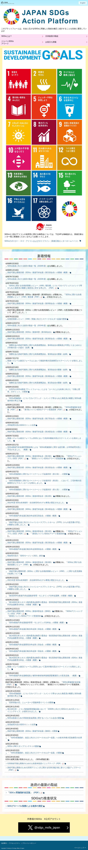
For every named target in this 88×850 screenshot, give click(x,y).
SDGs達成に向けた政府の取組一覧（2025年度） (27, 279)
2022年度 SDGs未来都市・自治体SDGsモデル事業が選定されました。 (36, 503)
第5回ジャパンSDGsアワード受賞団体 (48, 534)
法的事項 (4, 843)
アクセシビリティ (14, 843)
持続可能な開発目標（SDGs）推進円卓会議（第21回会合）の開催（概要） (38, 272)
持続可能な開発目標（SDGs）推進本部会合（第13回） (30, 456)
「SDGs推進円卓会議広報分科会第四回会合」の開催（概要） (32, 549)
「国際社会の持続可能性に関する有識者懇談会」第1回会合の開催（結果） (38, 383)
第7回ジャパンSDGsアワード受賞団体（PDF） (44, 410)
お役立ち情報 (50, 42)
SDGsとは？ (6, 36)
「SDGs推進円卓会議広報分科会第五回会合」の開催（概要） (32, 516)
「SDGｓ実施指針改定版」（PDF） (23, 792)
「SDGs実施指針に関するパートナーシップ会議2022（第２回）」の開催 (37, 474)
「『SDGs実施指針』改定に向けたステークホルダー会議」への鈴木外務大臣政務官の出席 (44, 738)
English (82, 3)
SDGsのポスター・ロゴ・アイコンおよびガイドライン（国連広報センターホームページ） (41, 241)
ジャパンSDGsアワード (7, 42)
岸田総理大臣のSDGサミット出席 (21, 425)
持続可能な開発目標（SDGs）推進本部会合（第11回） (30, 531)
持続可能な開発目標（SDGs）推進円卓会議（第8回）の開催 (32, 731)
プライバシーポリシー (29, 843)
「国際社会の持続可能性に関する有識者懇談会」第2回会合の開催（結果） (38, 370)
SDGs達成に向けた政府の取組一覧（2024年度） (27, 326)
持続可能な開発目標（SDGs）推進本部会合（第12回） (30, 496)
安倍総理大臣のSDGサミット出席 (21, 725)
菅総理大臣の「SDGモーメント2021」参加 (25, 556)
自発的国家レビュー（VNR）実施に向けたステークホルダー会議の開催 (36, 319)
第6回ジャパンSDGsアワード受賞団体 (47, 459)
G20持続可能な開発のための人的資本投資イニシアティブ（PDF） (34, 763)
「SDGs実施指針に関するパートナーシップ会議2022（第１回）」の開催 (37, 490)
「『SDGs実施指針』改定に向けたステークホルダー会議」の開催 (34, 753)
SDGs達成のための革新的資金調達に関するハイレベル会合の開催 (34, 718)
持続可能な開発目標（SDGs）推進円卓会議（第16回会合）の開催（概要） (38, 432)
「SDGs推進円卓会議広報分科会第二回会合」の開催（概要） (32, 629)
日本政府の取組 (51, 36)
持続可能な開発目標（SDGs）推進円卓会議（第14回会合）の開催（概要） (38, 509)
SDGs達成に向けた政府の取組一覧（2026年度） (27, 266)
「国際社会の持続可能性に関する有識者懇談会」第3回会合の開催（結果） (38, 354)
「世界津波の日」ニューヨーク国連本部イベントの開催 (30, 702)
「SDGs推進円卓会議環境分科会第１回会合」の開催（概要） (32, 645)
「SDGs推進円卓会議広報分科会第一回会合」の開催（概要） (32, 651)
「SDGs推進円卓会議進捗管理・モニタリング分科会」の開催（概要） (36, 623)
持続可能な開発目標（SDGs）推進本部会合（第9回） (29, 611)
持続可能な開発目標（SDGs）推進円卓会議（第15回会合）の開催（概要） (38, 467)
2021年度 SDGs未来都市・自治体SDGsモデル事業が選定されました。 (36, 580)
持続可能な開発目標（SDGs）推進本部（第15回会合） (30, 332)
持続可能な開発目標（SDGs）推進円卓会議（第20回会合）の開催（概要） (38, 303)
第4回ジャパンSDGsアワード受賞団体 (25, 616)
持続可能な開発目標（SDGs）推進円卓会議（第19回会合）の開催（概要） (38, 339)
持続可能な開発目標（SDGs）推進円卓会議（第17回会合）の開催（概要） (38, 419)
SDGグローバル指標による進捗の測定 (25, 806)
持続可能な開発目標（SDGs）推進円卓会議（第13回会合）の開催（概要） (38, 543)
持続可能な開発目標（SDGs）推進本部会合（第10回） (30, 562)
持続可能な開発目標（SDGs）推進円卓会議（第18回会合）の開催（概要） (38, 376)
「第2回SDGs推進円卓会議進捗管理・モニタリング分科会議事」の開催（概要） (40, 596)
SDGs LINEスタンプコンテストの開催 (23, 746)
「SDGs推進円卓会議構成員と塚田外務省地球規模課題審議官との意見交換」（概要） (42, 676)
